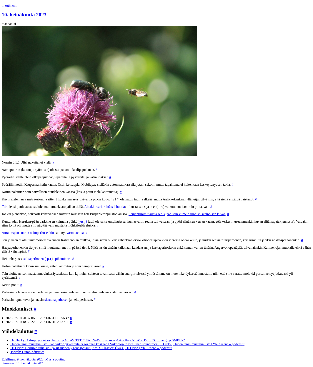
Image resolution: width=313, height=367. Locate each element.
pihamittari (62, 259)
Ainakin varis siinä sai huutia (104, 206)
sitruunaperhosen (56, 299)
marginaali (9, 5)
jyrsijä (82, 221)
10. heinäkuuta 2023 (24, 14)
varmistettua (75, 233)
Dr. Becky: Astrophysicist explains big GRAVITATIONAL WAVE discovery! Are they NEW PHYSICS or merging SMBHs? (97, 340)
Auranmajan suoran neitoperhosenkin (28, 233)
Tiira (5, 206)
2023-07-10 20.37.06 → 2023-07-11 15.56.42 (38, 318)
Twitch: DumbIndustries (27, 352)
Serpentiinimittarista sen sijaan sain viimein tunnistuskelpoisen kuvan (176, 214)
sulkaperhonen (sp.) (37, 259)
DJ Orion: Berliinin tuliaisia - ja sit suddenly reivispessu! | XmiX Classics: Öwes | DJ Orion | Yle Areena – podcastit (91, 348)
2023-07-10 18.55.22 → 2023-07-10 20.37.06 (38, 322)
